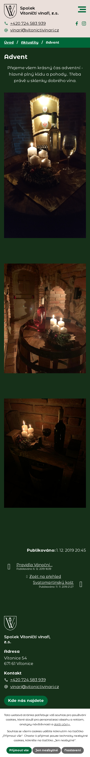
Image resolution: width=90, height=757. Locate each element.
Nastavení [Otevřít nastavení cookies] (72, 750)
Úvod (9, 42)
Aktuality (29, 42)
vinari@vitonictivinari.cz (34, 30)
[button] (82, 9)
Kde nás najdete (26, 700)
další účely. (62, 724)
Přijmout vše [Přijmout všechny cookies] (19, 750)
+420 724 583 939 (28, 23)
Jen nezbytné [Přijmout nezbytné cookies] (46, 750)
